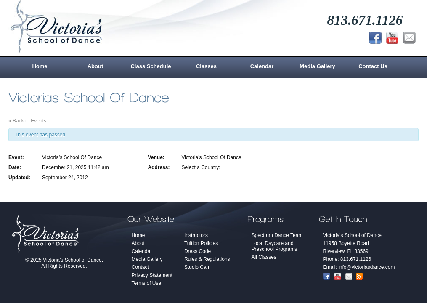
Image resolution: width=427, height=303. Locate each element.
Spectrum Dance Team (277, 235)
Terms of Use (147, 283)
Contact (140, 267)
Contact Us (372, 66)
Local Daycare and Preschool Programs (274, 246)
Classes (206, 66)
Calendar (262, 66)
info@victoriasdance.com (366, 267)
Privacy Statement (152, 275)
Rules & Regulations (207, 259)
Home (39, 66)
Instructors (196, 235)
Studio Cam (197, 267)
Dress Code (197, 251)
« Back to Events (27, 121)
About (95, 66)
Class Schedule (150, 66)
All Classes (264, 257)
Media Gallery (317, 66)
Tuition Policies (201, 243)
